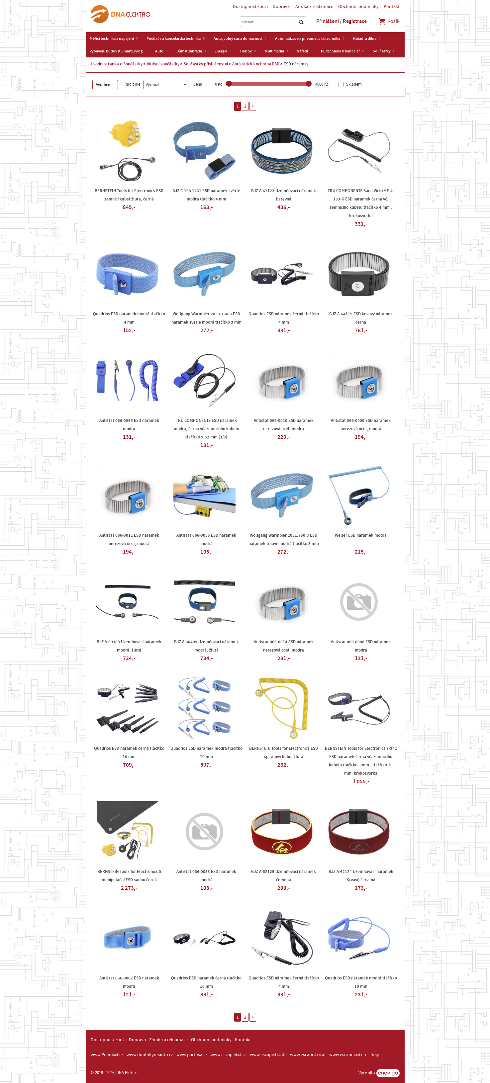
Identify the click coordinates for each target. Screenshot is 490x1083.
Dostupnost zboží (250, 6)
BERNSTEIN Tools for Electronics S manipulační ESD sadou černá (129, 875)
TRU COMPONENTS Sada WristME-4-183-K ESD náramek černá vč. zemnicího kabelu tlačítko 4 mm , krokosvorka (361, 203)
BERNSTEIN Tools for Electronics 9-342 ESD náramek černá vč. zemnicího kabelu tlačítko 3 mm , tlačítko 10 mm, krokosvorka (361, 761)
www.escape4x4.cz (228, 1054)
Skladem (353, 84)
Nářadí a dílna (364, 38)
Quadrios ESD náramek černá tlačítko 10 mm (129, 752)
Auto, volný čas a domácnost (238, 38)
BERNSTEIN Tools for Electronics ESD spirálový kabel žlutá (283, 752)
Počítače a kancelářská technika (174, 38)
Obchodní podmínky (358, 6)
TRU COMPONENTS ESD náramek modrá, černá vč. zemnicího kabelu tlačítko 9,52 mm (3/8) (206, 428)
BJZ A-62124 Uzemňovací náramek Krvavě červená (361, 875)
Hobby (246, 51)
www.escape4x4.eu (347, 1054)
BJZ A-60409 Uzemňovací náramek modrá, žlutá (206, 646)
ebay (374, 1054)
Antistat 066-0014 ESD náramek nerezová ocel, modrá (284, 646)
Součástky (382, 51)
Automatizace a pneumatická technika (307, 38)
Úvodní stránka (105, 64)
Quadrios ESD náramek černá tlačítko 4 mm (283, 318)
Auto (159, 51)
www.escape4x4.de (268, 1054)
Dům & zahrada (189, 51)
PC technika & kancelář (340, 51)
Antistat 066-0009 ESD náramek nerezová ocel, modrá (361, 424)
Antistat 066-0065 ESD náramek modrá (129, 424)
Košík (389, 21)
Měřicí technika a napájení (112, 38)
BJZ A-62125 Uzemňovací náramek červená (283, 875)
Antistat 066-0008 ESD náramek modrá (361, 646)
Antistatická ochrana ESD (255, 64)
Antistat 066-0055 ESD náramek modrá (206, 539)
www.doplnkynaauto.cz (150, 1054)
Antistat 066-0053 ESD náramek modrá (206, 875)
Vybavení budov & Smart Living (116, 51)
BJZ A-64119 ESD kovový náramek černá (361, 318)
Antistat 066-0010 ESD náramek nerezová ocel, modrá (284, 424)
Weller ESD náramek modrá (361, 535)
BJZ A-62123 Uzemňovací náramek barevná (283, 195)
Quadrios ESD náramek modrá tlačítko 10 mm (206, 752)
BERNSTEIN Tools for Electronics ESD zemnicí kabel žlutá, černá (129, 195)
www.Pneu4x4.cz (107, 1054)
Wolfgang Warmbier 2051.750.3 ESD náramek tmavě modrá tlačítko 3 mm (283, 539)
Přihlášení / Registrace (341, 21)
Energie (221, 51)
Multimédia (274, 51)
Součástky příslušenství (206, 64)
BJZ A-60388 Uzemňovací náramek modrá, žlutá (129, 646)
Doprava (281, 6)
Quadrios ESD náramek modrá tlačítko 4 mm (129, 318)
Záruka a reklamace (314, 6)
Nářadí (302, 51)
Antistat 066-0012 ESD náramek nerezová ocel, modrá (129, 539)
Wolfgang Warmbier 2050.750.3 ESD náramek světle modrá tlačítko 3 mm (206, 318)
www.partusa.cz (191, 1054)
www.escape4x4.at (308, 1054)
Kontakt (392, 6)
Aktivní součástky (163, 64)
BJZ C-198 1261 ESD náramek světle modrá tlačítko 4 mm (206, 195)
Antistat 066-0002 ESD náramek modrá (129, 982)
